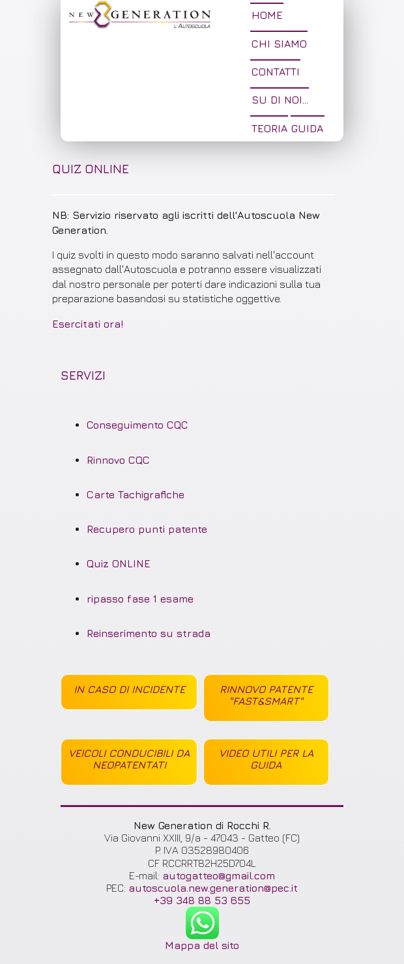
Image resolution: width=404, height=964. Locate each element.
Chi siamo (279, 44)
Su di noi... (280, 100)
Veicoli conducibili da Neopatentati (129, 759)
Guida (307, 128)
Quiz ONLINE (119, 563)
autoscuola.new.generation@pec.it (213, 888)
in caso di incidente (129, 689)
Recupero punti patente (147, 529)
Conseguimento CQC (137, 425)
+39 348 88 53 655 (202, 900)
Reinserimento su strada (148, 633)
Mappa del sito (202, 945)
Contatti (276, 72)
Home (267, 15)
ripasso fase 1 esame (140, 598)
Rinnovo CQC (118, 460)
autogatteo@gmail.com (218, 875)
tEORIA (269, 128)
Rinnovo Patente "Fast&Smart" (266, 695)
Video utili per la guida (266, 759)
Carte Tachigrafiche (135, 494)
